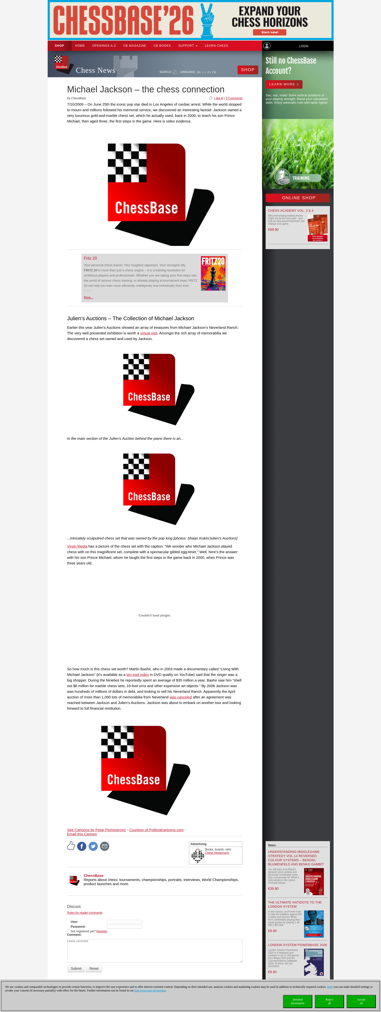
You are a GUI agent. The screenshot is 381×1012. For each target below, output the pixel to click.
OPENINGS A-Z (104, 45)
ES (209, 72)
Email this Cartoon (82, 834)
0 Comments (234, 98)
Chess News (96, 70)
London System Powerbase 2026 (297, 945)
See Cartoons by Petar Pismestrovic (96, 830)
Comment (74, 934)
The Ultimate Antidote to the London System (295, 904)
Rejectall (329, 1001)
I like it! (218, 98)
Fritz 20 (90, 258)
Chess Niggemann (217, 853)
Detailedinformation (298, 1001)
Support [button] (187, 45)
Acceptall (361, 1001)
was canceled (181, 697)
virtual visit (148, 333)
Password (78, 926)
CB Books (162, 45)
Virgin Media (77, 546)
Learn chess (216, 45)
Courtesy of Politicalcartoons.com (156, 830)
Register (101, 931)
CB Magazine (134, 45)
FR (214, 72)
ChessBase (94, 875)
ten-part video (137, 674)
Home (80, 45)
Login (303, 46)
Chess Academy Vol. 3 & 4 (291, 210)
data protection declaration (150, 990)
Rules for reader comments (85, 912)
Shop (59, 45)
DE (199, 72)
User (74, 922)
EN (204, 72)
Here (330, 987)
